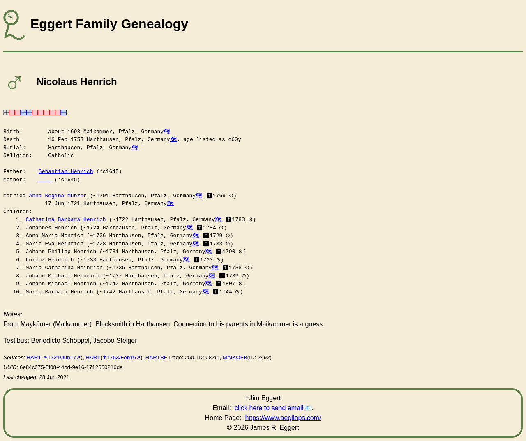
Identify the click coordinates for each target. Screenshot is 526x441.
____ (45, 179)
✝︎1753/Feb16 (119, 357)
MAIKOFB (235, 357)
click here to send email (269, 407)
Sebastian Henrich (66, 171)
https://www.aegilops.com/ (283, 417)
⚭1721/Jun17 (59, 357)
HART (33, 357)
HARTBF (156, 357)
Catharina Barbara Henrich (66, 219)
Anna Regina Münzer (57, 195)
